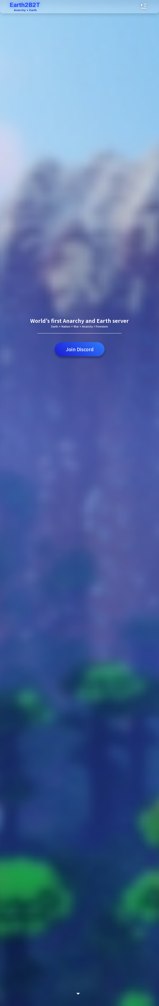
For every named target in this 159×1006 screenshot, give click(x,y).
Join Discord (80, 349)
